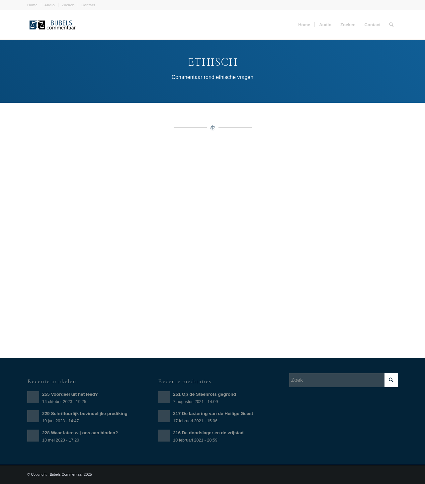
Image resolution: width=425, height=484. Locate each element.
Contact (88, 5)
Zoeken (68, 5)
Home (32, 5)
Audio (49, 5)
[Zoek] (391, 24)
